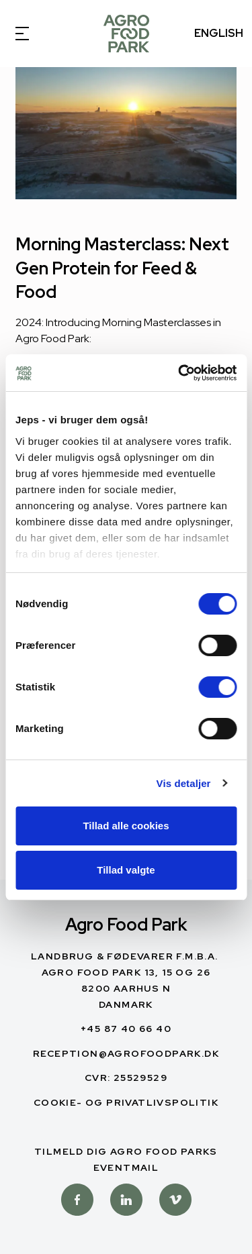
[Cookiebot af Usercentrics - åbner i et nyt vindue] (179, 373)
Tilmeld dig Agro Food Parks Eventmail (126, 1159)
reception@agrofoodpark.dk (126, 1053)
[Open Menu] (33, 33)
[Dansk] (126, 33)
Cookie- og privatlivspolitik (126, 1102)
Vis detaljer (184, 783)
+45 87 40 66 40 (126, 1029)
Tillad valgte (126, 870)
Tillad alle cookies (126, 825)
